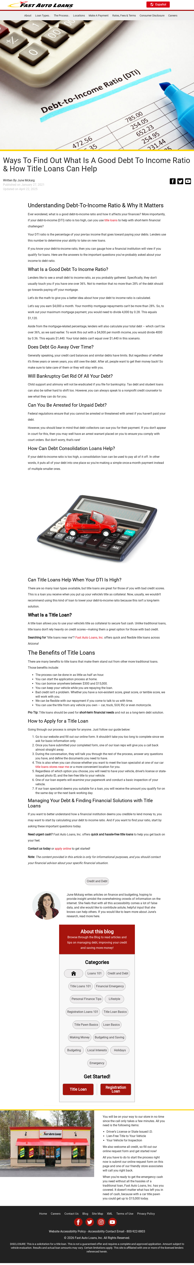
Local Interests (97, 1051)
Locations (79, 15)
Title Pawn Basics (86, 1025)
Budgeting (74, 1051)
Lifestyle (114, 999)
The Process (61, 15)
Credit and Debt (97, 881)
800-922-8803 (136, 1233)
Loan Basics (111, 1025)
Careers (172, 15)
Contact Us (73, 1215)
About (27, 15)
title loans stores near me (52, 767)
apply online (63, 848)
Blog (86, 1215)
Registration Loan (116, 1091)
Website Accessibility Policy (67, 1233)
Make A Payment (99, 15)
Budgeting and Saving (109, 1038)
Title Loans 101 (80, 986)
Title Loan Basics (115, 1012)
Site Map (97, 1215)
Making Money (80, 1038)
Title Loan (78, 1091)
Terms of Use (123, 1215)
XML (109, 1215)
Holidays (120, 1051)
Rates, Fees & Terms (124, 15)
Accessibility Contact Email (106, 1233)
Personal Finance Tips (86, 999)
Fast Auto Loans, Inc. (89, 637)
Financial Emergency (110, 986)
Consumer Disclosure (152, 15)
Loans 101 (95, 973)
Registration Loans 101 (82, 1012)
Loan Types (42, 15)
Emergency (97, 1064)
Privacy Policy (143, 1215)
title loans (110, 220)
